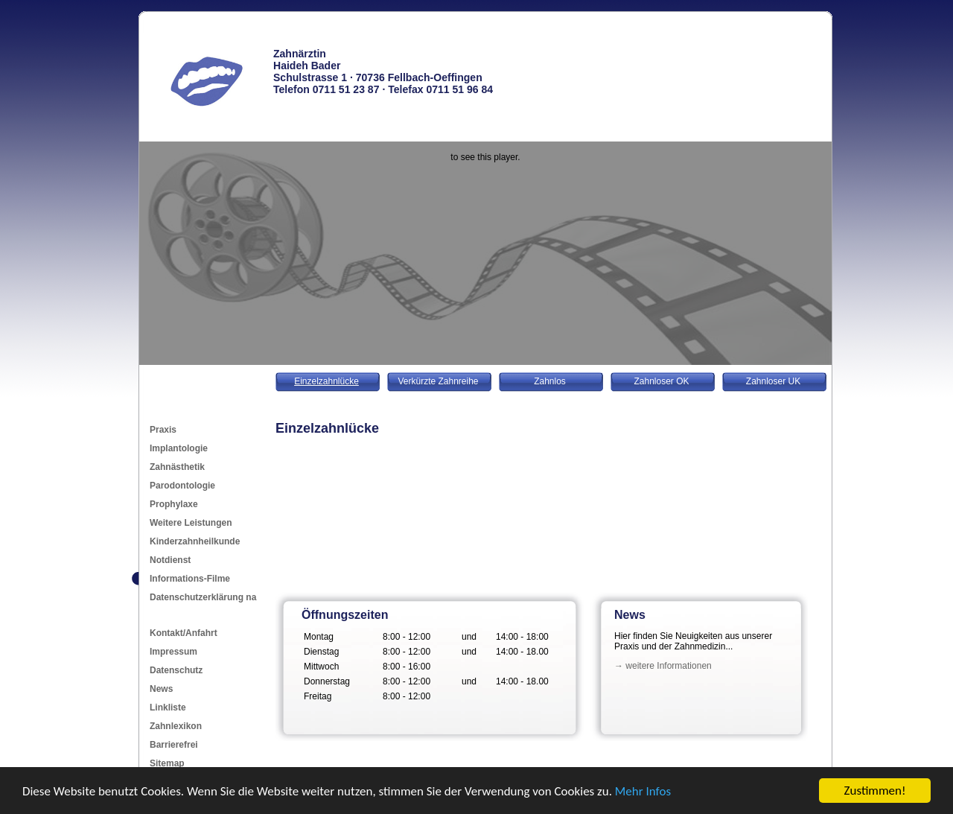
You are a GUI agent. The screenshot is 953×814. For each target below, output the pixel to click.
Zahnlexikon (176, 726)
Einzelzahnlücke (326, 381)
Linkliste (168, 707)
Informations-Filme (190, 578)
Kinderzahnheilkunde (195, 541)
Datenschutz (176, 670)
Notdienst (170, 560)
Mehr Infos (643, 792)
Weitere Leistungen (191, 523)
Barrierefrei (174, 745)
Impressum (173, 651)
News (161, 689)
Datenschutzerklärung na (203, 597)
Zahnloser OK (661, 381)
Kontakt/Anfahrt (183, 633)
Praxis (163, 430)
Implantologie (179, 448)
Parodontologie (182, 485)
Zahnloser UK (773, 381)
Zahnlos (550, 381)
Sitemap (167, 763)
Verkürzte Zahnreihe (438, 381)
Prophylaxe (174, 504)
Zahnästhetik (177, 467)
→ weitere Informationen (663, 666)
